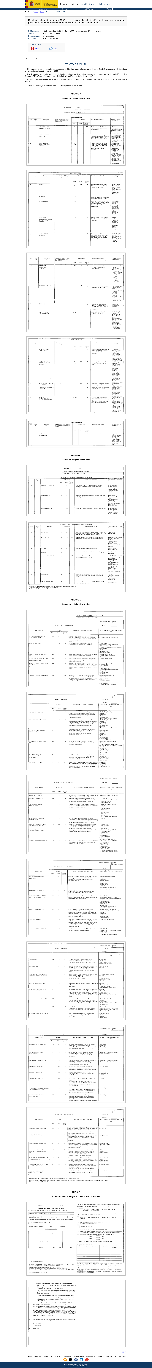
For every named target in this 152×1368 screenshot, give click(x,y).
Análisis (36, 59)
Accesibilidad (67, 1357)
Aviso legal (58, 1357)
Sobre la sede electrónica (41, 1357)
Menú (109, 9)
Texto (28, 59)
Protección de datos (78, 1357)
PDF (37, 48)
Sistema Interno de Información (95, 1357)
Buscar (42, 12)
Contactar (28, 1357)
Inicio (36, 12)
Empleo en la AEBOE (120, 1357)
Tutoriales (109, 1357)
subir (124, 1352)
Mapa (51, 1357)
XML (55, 48)
